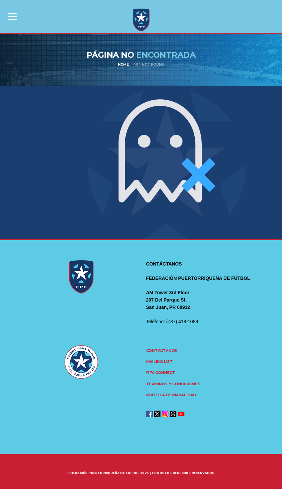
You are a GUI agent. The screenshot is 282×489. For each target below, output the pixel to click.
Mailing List (159, 361)
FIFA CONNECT (160, 372)
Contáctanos (161, 350)
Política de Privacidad (171, 395)
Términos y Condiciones (173, 384)
